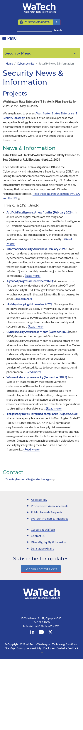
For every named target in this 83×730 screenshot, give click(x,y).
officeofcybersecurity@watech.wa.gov (27, 479)
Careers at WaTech (43, 529)
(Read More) (31, 449)
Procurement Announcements (49, 506)
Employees (49, 648)
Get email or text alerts (40, 569)
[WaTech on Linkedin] (32, 632)
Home (9, 63)
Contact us (38, 535)
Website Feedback (67, 648)
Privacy (21, 648)
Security (12, 53)
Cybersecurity (25, 63)
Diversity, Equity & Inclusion (48, 542)
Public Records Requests (46, 512)
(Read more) (32, 275)
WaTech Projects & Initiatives (49, 518)
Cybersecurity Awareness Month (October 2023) (37, 331)
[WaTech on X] (50, 632)
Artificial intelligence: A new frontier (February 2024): (40, 212)
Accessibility (39, 499)
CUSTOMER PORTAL (38, 22)
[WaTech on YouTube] (41, 632)
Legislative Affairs (42, 548)
